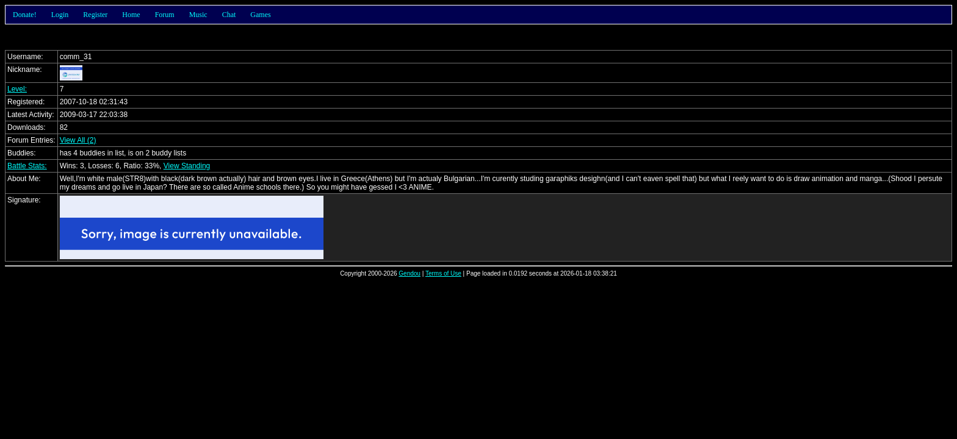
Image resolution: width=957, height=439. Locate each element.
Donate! (25, 14)
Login (60, 14)
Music (198, 14)
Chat (229, 14)
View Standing (187, 166)
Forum (165, 14)
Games (260, 14)
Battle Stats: (27, 166)
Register (95, 14)
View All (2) (78, 140)
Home (131, 14)
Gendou (410, 273)
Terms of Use (443, 273)
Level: (17, 89)
